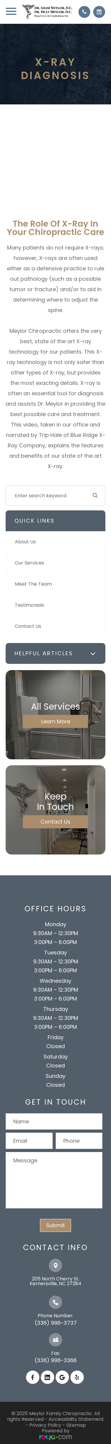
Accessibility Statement (76, 1419)
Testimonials (29, 605)
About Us (25, 541)
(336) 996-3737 (56, 1323)
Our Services (29, 562)
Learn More (55, 721)
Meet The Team (33, 584)
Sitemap (76, 1425)
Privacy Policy (45, 1425)
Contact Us (28, 626)
